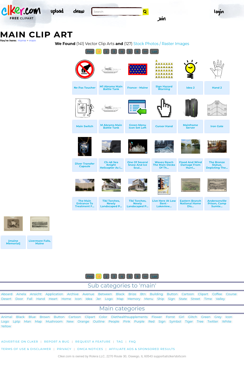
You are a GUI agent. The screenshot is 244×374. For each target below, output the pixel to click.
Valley (220, 299)
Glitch (192, 317)
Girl (181, 317)
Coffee (217, 294)
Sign (171, 299)
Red (151, 321)
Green (205, 317)
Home (22, 40)
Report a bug (57, 341)
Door (19, 299)
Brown (45, 317)
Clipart (203, 294)
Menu (148, 299)
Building (156, 294)
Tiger (189, 321)
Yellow (6, 326)
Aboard (6, 294)
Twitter (213, 321)
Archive (73, 294)
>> (145, 51)
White (226, 321)
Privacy (64, 349)
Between (105, 294)
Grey (217, 317)
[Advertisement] (35, 128)
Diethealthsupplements (129, 317)
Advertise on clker (19, 341)
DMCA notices (90, 349)
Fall (29, 299)
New (70, 321)
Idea (89, 299)
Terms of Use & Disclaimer (26, 349)
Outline (99, 321)
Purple (139, 321)
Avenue (88, 294)
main (32, 40)
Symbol (175, 321)
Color (103, 317)
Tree (200, 321)
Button (172, 294)
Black (120, 294)
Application (54, 294)
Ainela (21, 294)
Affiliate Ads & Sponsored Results (142, 349)
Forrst (170, 317)
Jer (98, 299)
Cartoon (188, 294)
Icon (78, 299)
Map (120, 299)
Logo (108, 299)
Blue (32, 317)
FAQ (132, 341)
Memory (133, 299)
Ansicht (35, 294)
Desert (6, 299)
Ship (160, 299)
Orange (83, 321)
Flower (157, 317)
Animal (6, 317)
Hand (40, 299)
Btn (143, 294)
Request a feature (93, 341)
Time (208, 299)
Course (231, 294)
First (90, 51)
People (114, 321)
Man (27, 321)
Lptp (16, 321)
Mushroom (54, 321)
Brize (132, 294)
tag (120, 341)
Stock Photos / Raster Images (161, 43)
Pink (126, 321)
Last (154, 51)
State (183, 299)
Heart (53, 299)
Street (195, 299)
